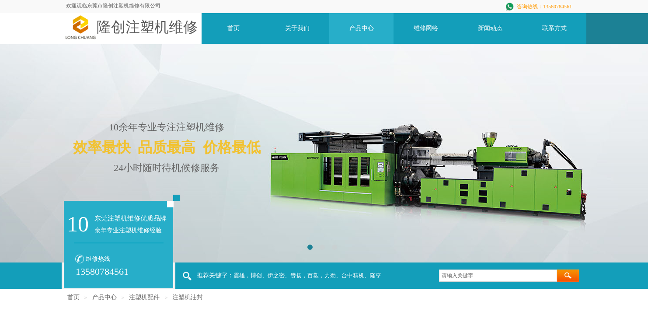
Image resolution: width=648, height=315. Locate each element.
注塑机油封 (187, 297)
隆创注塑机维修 (147, 27)
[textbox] (498, 276)
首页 (73, 297)
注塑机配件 (144, 297)
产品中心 (104, 297)
